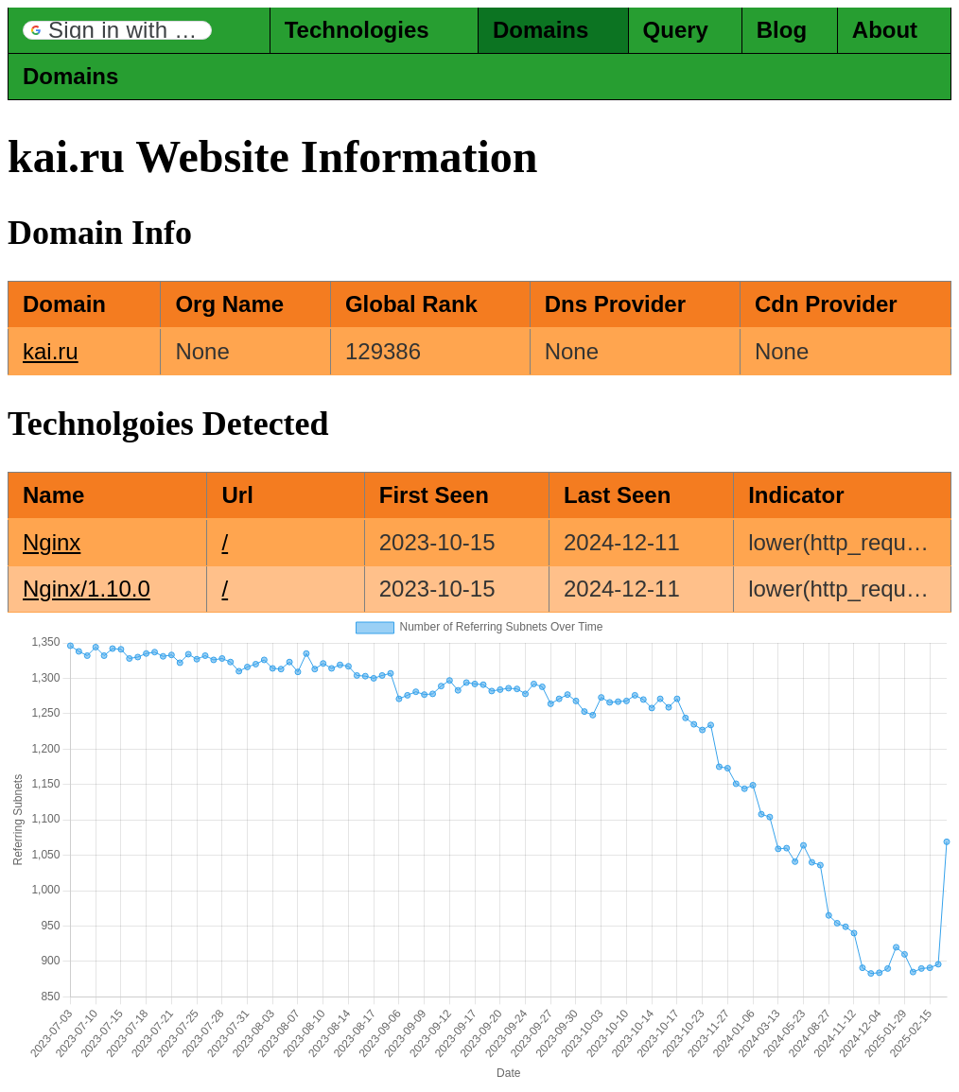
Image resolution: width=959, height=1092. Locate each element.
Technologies (357, 30)
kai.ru (50, 351)
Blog (782, 30)
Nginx (51, 542)
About (884, 30)
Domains (540, 30)
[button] (117, 30)
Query (675, 30)
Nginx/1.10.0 (86, 588)
